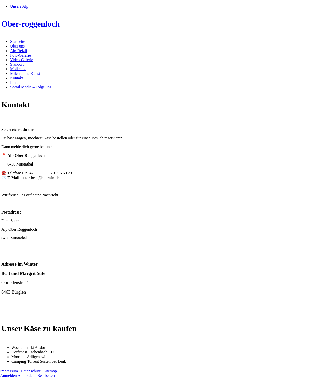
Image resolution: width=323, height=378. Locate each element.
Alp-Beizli (18, 51)
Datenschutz (31, 371)
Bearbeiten (46, 375)
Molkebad (18, 69)
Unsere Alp (19, 6)
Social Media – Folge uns (30, 87)
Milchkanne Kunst (25, 73)
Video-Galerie (21, 60)
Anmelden (8, 375)
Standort (17, 64)
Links (14, 82)
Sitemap (50, 371)
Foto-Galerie (20, 55)
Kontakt (16, 78)
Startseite (17, 41)
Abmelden (27, 375)
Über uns (17, 46)
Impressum (9, 371)
